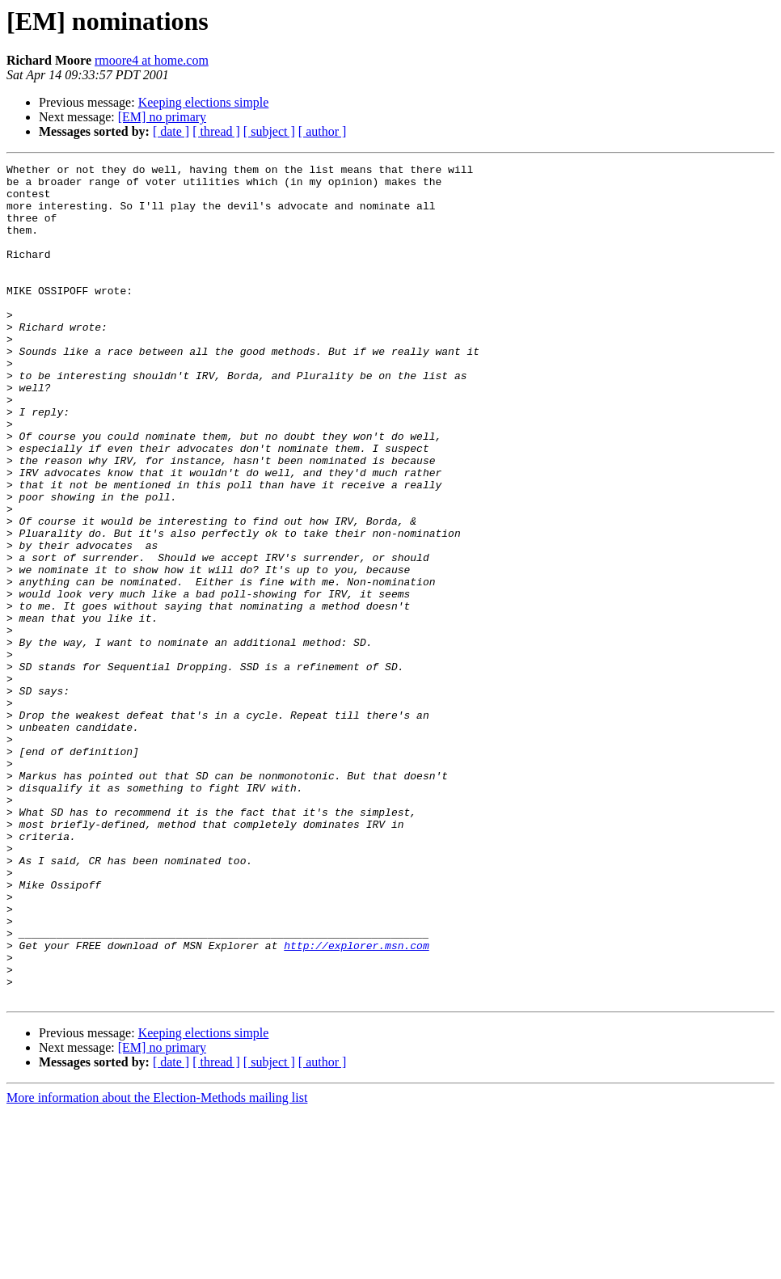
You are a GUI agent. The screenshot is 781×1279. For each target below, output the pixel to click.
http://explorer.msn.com (356, 1102)
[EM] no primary (162, 117)
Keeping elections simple (203, 102)
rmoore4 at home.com (152, 60)
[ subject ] (269, 131)
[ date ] (171, 131)
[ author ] (322, 131)
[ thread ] (216, 131)
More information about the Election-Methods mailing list (156, 1265)
